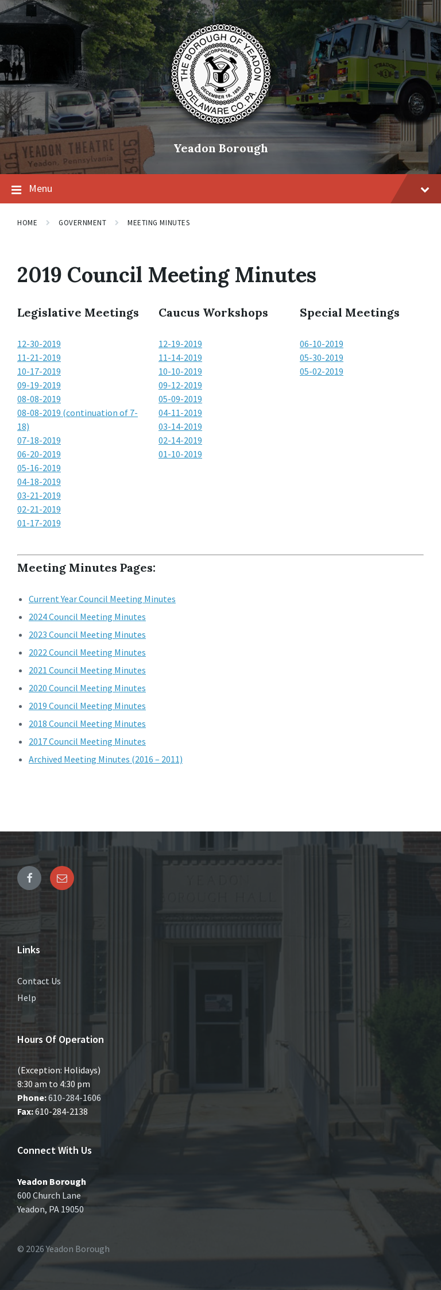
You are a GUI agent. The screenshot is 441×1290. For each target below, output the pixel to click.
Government (82, 223)
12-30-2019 (39, 343)
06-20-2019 (39, 454)
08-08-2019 (39, 399)
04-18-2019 (39, 481)
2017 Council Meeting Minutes (87, 741)
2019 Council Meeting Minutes (87, 705)
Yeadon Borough (220, 148)
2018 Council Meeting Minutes (87, 723)
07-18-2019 (39, 440)
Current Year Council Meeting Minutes (102, 598)
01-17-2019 (39, 523)
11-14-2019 (180, 357)
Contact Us (39, 981)
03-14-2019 (180, 426)
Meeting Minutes (158, 223)
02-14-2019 (180, 440)
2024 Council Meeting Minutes (87, 616)
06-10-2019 (321, 343)
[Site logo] (220, 128)
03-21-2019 (39, 495)
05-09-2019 (180, 399)
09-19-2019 (39, 385)
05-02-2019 (321, 371)
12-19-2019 (180, 343)
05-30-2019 (321, 357)
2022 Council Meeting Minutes (87, 652)
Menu (220, 189)
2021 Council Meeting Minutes (87, 670)
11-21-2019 (39, 357)
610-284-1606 (74, 1097)
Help (26, 997)
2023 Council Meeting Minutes (87, 634)
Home (27, 223)
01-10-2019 (180, 454)
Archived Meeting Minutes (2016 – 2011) (106, 759)
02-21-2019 (39, 509)
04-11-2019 (180, 412)
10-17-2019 (39, 371)
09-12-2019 (180, 385)
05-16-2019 (39, 467)
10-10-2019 (180, 371)
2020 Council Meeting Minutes (87, 688)
